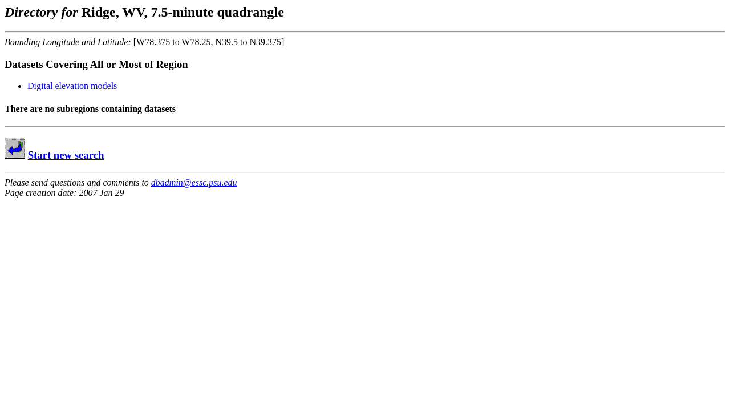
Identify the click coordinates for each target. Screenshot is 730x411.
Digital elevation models (72, 86)
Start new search (66, 155)
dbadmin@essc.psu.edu (194, 182)
